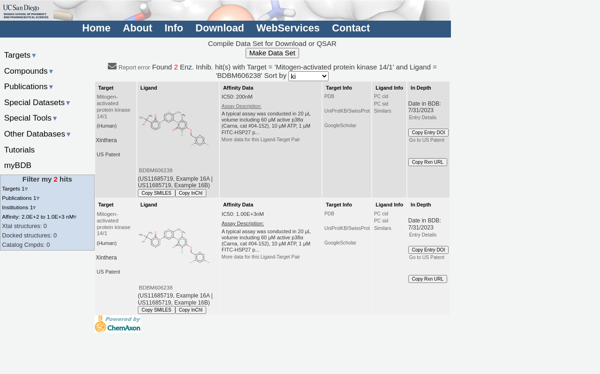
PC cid (381, 96)
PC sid (381, 104)
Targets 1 (14, 188)
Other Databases (38, 133)
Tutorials (19, 149)
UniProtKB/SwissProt (347, 111)
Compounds (29, 71)
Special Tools (31, 117)
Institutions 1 (19, 207)
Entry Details (422, 117)
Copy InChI (191, 193)
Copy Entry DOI (428, 132)
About (137, 28)
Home (96, 28)
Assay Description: (242, 106)
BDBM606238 (155, 170)
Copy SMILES (157, 193)
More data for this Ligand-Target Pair (261, 139)
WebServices (288, 28)
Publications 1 (20, 198)
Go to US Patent (426, 140)
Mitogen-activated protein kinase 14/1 (113, 106)
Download (219, 28)
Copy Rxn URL (427, 162)
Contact (351, 28)
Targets (21, 55)
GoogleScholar (340, 125)
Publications (29, 86)
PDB (329, 96)
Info (174, 28)
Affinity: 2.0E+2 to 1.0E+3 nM (39, 217)
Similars (382, 111)
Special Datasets (38, 102)
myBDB (17, 165)
